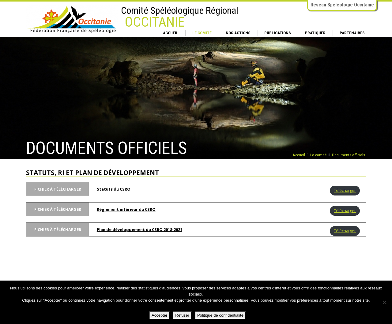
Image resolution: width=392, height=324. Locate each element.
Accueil (170, 32)
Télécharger (345, 190)
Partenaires (352, 32)
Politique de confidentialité (220, 315)
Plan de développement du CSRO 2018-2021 (139, 229)
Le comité (202, 32)
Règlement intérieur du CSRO (126, 209)
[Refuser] (384, 302)
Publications (277, 32)
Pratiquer (315, 32)
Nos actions (238, 32)
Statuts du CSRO (113, 189)
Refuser (182, 315)
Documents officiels (348, 154)
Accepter (159, 315)
